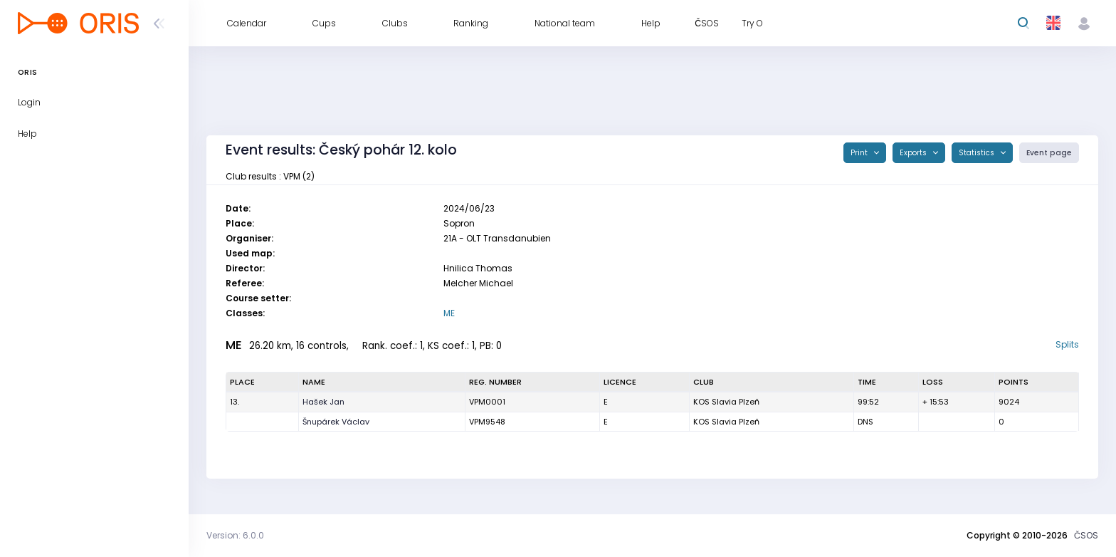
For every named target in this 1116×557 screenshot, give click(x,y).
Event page (1049, 152)
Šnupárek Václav (335, 421)
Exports (914, 152)
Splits (1067, 344)
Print (860, 152)
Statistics (977, 152)
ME (449, 313)
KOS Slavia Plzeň (726, 401)
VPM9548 (487, 421)
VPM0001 (487, 401)
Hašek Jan (323, 401)
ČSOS (1086, 535)
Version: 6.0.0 (235, 535)
